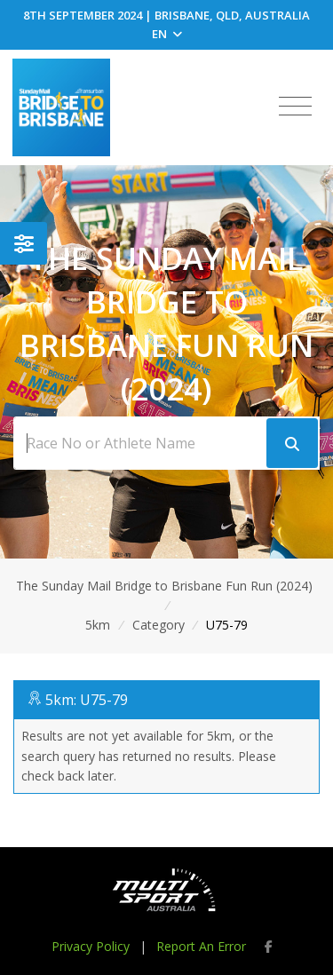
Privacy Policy (91, 946)
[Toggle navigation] (295, 106)
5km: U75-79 (86, 699)
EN (167, 34)
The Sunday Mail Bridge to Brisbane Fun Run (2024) (164, 585)
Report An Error (201, 946)
